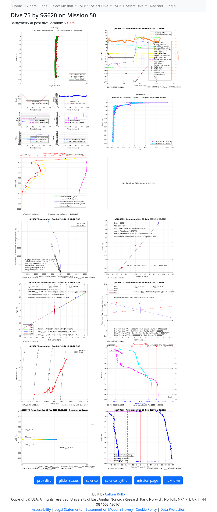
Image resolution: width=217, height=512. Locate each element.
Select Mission (62, 6)
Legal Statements (68, 509)
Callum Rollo (115, 494)
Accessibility (42, 509)
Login (171, 6)
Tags (43, 6)
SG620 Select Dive (129, 6)
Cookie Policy (147, 509)
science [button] (92, 480)
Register (156, 6)
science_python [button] (117, 480)
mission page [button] (147, 480)
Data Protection (172, 509)
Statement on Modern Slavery (109, 509)
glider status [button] (69, 480)
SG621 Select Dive (94, 6)
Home (17, 6)
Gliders (31, 6)
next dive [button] (173, 480)
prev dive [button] (44, 480)
